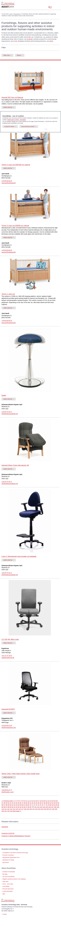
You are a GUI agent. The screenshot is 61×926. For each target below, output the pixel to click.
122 (36, 809)
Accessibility (6, 886)
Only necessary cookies (27, 126)
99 (30, 807)
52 (52, 803)
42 (32, 803)
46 (40, 803)
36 (20, 803)
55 (58, 803)
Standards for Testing (8, 860)
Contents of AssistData (9, 871)
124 (42, 809)
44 (36, 803)
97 (26, 807)
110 (3, 809)
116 (19, 809)
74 (38, 805)
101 (35, 807)
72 (34, 805)
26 (57, 801)
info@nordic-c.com (7, 792)
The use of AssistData (8, 876)
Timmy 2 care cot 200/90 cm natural (15, 226)
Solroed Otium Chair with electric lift (15, 465)
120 (30, 809)
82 (54, 805)
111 (5, 809)
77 (44, 805)
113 (11, 809)
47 (42, 803)
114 (14, 809)
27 (2, 803)
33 (14, 803)
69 (28, 805)
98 (28, 807)
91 (14, 807)
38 (24, 803)
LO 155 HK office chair (10, 639)
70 (30, 805)
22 (49, 801)
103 (41, 807)
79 (48, 805)
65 (20, 805)
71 (32, 805)
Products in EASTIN (8, 833)
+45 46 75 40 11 (7, 412)
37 (22, 803)
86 (4, 807)
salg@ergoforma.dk (8, 657)
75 (40, 805)
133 (11, 811)
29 (6, 803)
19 (43, 801)
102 (38, 807)
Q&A (4, 894)
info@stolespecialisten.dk (10, 414)
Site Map (5, 874)
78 (46, 805)
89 (10, 807)
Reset (19, 55)
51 (50, 803)
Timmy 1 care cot (8, 294)
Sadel (4, 395)
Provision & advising (8, 855)
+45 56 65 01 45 (7, 725)
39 (26, 803)
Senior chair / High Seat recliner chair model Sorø (21, 774)
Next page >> (17, 811)
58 (6, 805)
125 (44, 809)
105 (46, 807)
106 (49, 807)
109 (58, 807)
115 (17, 809)
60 (10, 805)
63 (16, 805)
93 (18, 807)
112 (8, 809)
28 (4, 803)
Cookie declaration (8, 891)
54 (56, 803)
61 (12, 805)
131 (5, 811)
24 (53, 801)
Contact (5, 914)
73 (36, 805)
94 (20, 807)
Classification (17, 14)
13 (31, 801)
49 (46, 803)
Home (10, 14)
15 (35, 801)
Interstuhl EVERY (8, 709)
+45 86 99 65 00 (7, 181)
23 (51, 801)
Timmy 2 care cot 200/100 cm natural (16, 165)
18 (41, 801)
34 (16, 803)
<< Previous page (7, 801)
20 (45, 801)
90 (12, 807)
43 (34, 803)
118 (25, 809)
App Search (6, 862)
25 (55, 801)
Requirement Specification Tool (11, 857)
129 (56, 809)
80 (50, 805)
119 (28, 809)
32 (12, 803)
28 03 (51, 41)
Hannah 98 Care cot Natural (12, 97)
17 (39, 801)
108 (55, 807)
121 (33, 809)
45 (38, 803)
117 (22, 809)
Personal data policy (8, 889)
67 (24, 805)
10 (25, 801)
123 (39, 809)
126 (47, 809)
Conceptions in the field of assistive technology (15, 852)
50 (48, 803)
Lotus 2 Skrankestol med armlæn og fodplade (19, 556)
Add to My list (7, 107)
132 (8, 811)
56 (2, 805)
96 (24, 807)
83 (56, 805)
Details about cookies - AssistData (16, 119)
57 (4, 805)
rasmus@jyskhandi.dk (9, 183)
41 (30, 803)
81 (52, 805)
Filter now (6, 55)
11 (27, 801)
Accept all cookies (9, 126)
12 (29, 801)
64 (18, 805)
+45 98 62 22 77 (7, 790)
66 (22, 805)
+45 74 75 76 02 (7, 655)
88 (8, 807)
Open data (5, 881)
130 (3, 811)
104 (44, 807)
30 (8, 803)
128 (53, 809)
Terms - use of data (8, 884)
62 (14, 805)
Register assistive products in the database (14, 879)
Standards (5, 827)
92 (16, 807)
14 (33, 801)
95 (22, 807)
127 (50, 809)
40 (28, 803)
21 (47, 801)
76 (42, 805)
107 (52, 807)
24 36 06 (30, 39)
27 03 (15, 41)
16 (37, 801)
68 (26, 805)
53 (54, 803)
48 (44, 803)
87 (6, 807)
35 (18, 803)
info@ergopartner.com (9, 727)
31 (10, 803)
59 (8, 805)
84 (58, 805)
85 (2, 807)
